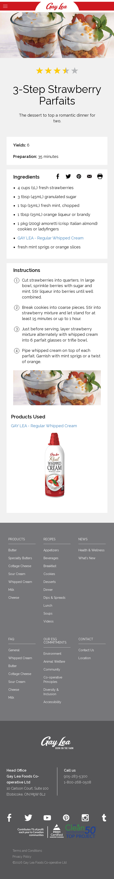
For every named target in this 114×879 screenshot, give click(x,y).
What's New (86, 558)
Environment (52, 653)
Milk (11, 589)
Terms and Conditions (27, 850)
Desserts (49, 582)
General (14, 650)
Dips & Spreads (54, 597)
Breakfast (49, 566)
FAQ (11, 639)
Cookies (49, 574)
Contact (85, 639)
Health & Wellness (91, 550)
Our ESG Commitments (54, 640)
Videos (48, 621)
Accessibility (52, 702)
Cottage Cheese (19, 566)
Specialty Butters (20, 558)
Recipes (49, 539)
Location (84, 658)
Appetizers (51, 550)
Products (16, 539)
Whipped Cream (20, 582)
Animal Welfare (54, 661)
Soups (47, 613)
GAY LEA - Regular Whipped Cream (50, 238)
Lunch (47, 605)
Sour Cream (16, 574)
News (82, 539)
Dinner (48, 589)
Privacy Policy (22, 856)
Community (51, 669)
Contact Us (86, 650)
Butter (12, 550)
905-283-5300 (75, 776)
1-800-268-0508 (77, 782)
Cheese (13, 597)
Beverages (50, 558)
